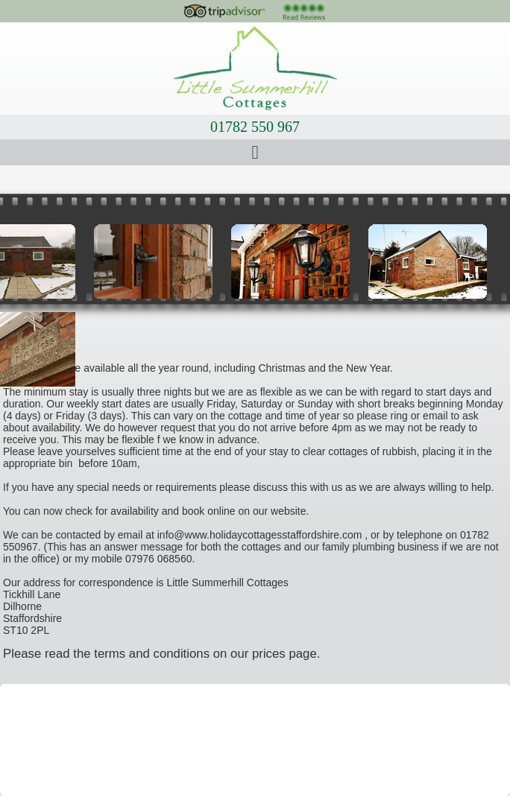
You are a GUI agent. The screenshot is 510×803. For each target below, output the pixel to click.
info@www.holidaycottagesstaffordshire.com (259, 535)
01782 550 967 (255, 126)
